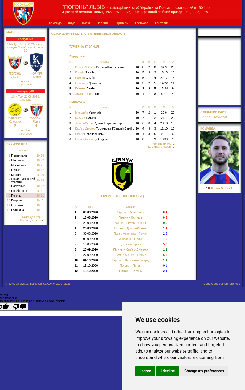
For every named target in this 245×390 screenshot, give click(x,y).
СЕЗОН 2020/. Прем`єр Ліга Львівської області (88, 33)
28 (42, 155)
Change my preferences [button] (204, 371)
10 (38, 155)
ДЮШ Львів (87, 93)
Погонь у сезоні (31, 220)
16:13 (164, 72)
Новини (102, 23)
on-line (25, 81)
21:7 (164, 117)
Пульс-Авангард (92, 139)
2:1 (165, 270)
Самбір (85, 77)
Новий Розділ (20, 190)
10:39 (164, 139)
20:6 (164, 112)
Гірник (15, 169)
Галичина (17, 210)
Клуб (71, 23)
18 (172, 72)
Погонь (16, 195)
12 (42, 186)
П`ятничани (19, 155)
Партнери (121, 23)
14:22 (164, 83)
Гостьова (141, 23)
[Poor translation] (19, 306)
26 (172, 67)
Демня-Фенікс (98, 123)
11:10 (164, 128)
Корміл (16, 174)
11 (42, 190)
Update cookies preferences (221, 283)
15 (172, 128)
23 (172, 112)
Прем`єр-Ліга (16, 144)
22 (42, 160)
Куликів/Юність (99, 67)
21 (42, 165)
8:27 (164, 93)
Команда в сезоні (161, 146)
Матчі (86, 23)
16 (42, 174)
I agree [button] (145, 371)
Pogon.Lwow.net (213, 117)
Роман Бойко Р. (219, 188)
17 (42, 169)
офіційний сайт (213, 112)
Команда (55, 23)
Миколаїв (17, 160)
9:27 (164, 133)
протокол (25, 84)
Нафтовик (18, 186)
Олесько (17, 205)
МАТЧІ (10, 32)
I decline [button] (168, 371)
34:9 (164, 67)
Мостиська (18, 165)
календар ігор (32, 217)
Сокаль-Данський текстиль (23, 180)
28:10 (164, 123)
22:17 (164, 77)
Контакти (161, 23)
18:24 (164, 88)
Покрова (17, 200)
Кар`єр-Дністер (104, 128)
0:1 (165, 265)
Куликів (85, 117)
